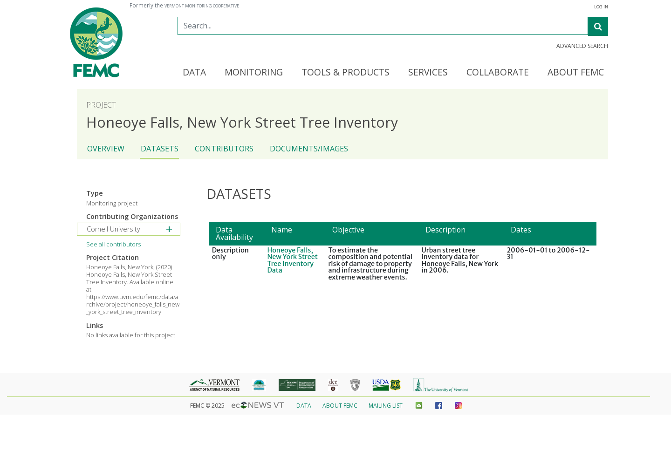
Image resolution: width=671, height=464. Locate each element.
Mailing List (386, 405)
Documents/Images (309, 148)
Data (303, 405)
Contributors (224, 148)
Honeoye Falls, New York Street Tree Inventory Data (292, 260)
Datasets (159, 148)
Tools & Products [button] (345, 73)
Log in (601, 7)
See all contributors (113, 244)
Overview (105, 148)
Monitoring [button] (254, 73)
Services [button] (428, 73)
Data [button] (194, 73)
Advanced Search (582, 46)
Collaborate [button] (497, 73)
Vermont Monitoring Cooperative (201, 6)
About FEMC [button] (576, 73)
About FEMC (339, 405)
